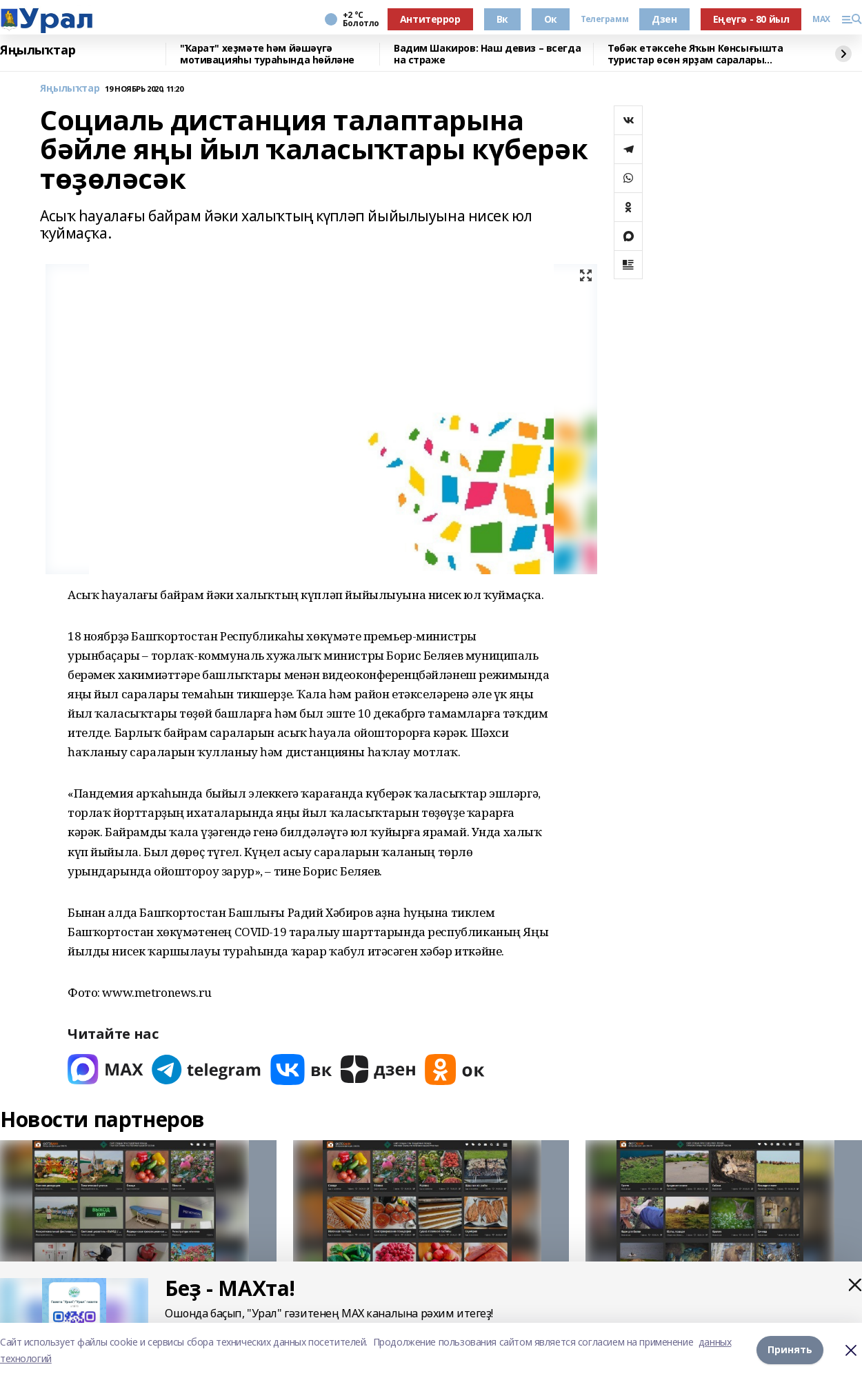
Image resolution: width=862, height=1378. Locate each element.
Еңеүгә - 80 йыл (751, 19)
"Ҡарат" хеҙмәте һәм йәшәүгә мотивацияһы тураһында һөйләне (267, 54)
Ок (550, 19)
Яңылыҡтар (37, 50)
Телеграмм (604, 19)
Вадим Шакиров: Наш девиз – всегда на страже (487, 54)
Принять (790, 1350)
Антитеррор (430, 19)
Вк (502, 19)
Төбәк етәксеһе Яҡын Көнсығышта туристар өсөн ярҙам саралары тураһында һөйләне (695, 54)
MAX (821, 19)
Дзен (664, 19)
